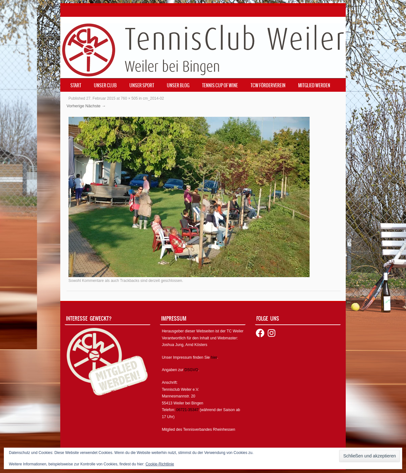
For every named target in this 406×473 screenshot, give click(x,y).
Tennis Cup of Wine (220, 85)
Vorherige (75, 105)
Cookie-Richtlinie (160, 464)
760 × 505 (129, 98)
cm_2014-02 (153, 98)
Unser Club (105, 85)
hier (214, 357)
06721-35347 (187, 410)
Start (75, 85)
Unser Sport (141, 85)
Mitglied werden (314, 85)
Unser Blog (178, 85)
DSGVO (191, 370)
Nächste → (95, 105)
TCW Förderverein (268, 85)
